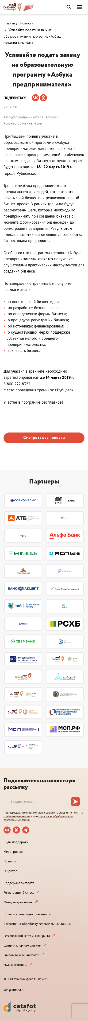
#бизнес (52, 117)
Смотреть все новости (44, 438)
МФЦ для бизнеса (15, 965)
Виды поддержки (16, 842)
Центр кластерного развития (22, 945)
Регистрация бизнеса (19, 892)
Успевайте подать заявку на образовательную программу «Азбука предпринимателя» (32, 36)
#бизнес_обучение (18, 123)
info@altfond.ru (14, 990)
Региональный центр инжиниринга (27, 936)
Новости (27, 23)
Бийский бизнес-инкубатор (21, 955)
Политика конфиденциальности (27, 914)
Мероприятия (13, 852)
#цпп (38, 123)
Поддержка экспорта (19, 883)
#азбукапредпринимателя (23, 117)
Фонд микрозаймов (18, 902)
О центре (10, 871)
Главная (9, 23)
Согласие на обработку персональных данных (37, 924)
